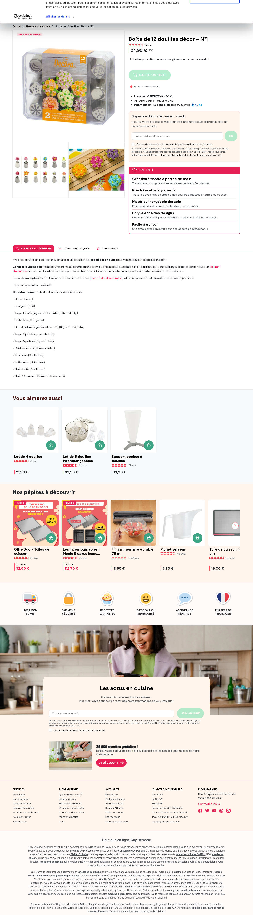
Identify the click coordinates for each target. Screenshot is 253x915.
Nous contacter (22, 816)
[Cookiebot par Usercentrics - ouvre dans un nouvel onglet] (22, 39)
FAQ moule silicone (70, 803)
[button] (51, 445)
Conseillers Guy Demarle (131, 850)
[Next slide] (235, 525)
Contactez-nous (209, 803)
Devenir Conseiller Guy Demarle (170, 812)
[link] (30, 602)
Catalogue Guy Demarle (166, 821)
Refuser (215, 20)
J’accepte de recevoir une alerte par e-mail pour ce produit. (174, 144)
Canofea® (157, 794)
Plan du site (19, 821)
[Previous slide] (17, 525)
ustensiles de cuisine (89, 871)
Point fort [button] (142, 170)
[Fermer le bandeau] (247, 5)
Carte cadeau (20, 798)
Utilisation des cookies (72, 812)
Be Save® (157, 798)
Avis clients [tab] (108, 248)
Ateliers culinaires (115, 798)
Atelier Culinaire (79, 854)
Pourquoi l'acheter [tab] (33, 248)
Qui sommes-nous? (70, 794)
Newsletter (111, 794)
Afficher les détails (58, 39)
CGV (61, 821)
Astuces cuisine (114, 803)
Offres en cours (114, 812)
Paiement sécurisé (23, 807)
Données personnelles (72, 807)
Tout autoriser (214, 9)
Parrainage (19, 794)
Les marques (112, 816)
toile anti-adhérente (52, 861)
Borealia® (157, 803)
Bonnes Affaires (114, 807)
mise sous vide (170, 879)
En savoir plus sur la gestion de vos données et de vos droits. (191, 154)
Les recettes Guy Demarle (167, 807)
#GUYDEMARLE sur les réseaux (170, 816)
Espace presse (67, 798)
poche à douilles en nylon (106, 277)
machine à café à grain (136, 886)
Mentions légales (68, 816)
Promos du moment (117, 821)
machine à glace (117, 893)
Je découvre (111, 762)
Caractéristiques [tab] (74, 248)
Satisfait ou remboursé (26, 812)
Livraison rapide (22, 803)
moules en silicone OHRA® (190, 854)
